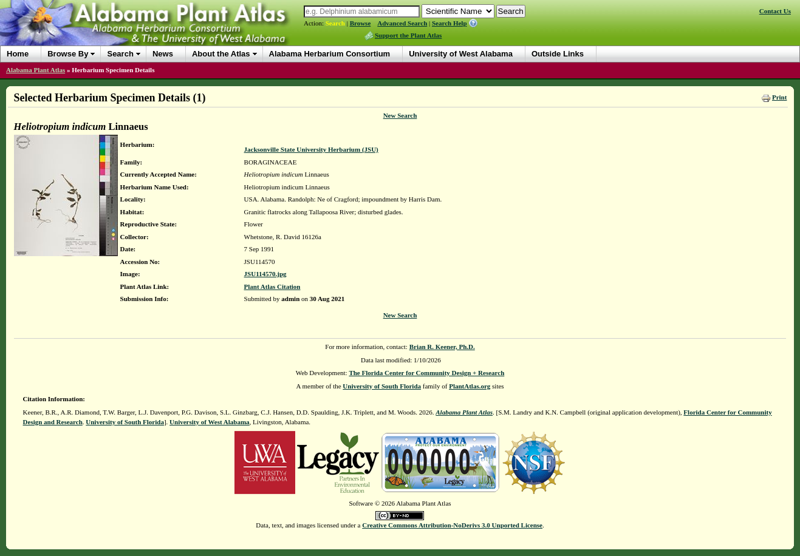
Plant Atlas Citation (272, 286)
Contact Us (775, 11)
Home (18, 53)
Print (779, 97)
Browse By (67, 53)
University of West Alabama (461, 53)
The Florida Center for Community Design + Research (426, 372)
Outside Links (558, 53)
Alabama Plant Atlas (35, 69)
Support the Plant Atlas (408, 35)
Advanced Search (402, 23)
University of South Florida (382, 386)
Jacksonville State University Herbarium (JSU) (311, 149)
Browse (360, 23)
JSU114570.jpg (265, 273)
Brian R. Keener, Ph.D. (442, 346)
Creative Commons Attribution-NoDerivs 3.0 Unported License (452, 525)
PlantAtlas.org (469, 386)
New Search (400, 115)
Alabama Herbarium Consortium (330, 53)
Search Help (449, 23)
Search (335, 23)
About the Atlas (221, 53)
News (162, 53)
